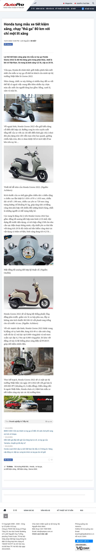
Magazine (68, 3)
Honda (32, 467)
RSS (81, 510)
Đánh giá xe (40, 9)
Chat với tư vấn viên (83, 541)
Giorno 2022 (32, 469)
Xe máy (73, 9)
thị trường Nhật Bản (21, 467)
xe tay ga (39, 467)
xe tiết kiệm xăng (10, 469)
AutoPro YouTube (83, 3)
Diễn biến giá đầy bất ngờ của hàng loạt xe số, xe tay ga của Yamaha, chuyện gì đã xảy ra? (26, 441)
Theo (28, 421)
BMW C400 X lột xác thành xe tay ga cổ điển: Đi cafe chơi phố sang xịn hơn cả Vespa (28, 432)
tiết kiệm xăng (22, 469)
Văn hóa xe (50, 9)
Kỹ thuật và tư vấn (62, 9)
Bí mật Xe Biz (88, 9)
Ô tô (15, 510)
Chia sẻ (9, 44)
